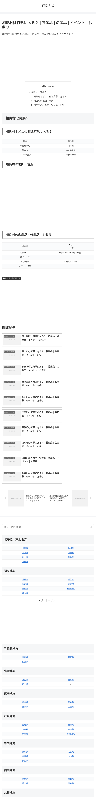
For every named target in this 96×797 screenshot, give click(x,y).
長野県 (71, 599)
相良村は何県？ (38, 92)
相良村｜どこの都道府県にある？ (50, 97)
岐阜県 (25, 644)
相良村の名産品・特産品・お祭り (50, 105)
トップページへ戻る (24, 788)
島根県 (25, 698)
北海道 (25, 489)
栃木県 (25, 525)
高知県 (71, 725)
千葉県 (71, 521)
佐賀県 (25, 747)
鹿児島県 (71, 752)
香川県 (25, 725)
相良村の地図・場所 (44, 101)
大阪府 (25, 675)
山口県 (71, 698)
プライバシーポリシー (71, 788)
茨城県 (25, 521)
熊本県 (25, 756)
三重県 (71, 648)
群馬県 (25, 530)
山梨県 (25, 603)
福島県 (71, 498)
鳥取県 (25, 693)
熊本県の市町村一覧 (11, 279)
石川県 (25, 626)
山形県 (71, 494)
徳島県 (25, 720)
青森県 (25, 494)
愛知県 (71, 644)
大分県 (71, 743)
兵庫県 (71, 666)
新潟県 (25, 599)
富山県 (25, 621)
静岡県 (25, 648)
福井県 (71, 621)
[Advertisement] (48, 59)
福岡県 (25, 743)
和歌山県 (71, 675)
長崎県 (25, 752)
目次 (44, 86)
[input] (48, 468)
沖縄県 (71, 756)
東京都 (71, 525)
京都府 (25, 671)
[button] (91, 468)
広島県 (71, 693)
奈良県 (71, 671)
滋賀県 (25, 666)
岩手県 (25, 498)
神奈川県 (71, 530)
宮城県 (25, 503)
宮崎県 (71, 747)
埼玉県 (25, 534)
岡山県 (25, 702)
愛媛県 (71, 720)
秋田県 (71, 489)
